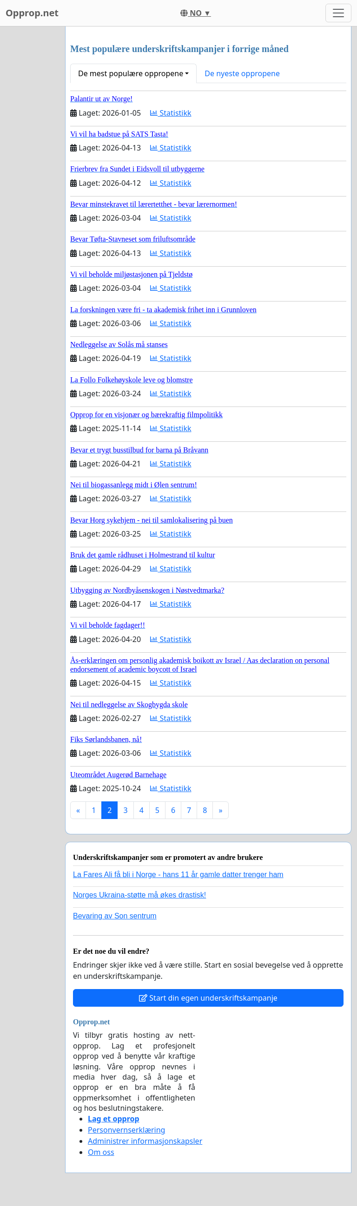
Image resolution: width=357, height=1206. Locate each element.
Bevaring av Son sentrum (115, 916)
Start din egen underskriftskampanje (208, 998)
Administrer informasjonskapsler (145, 1141)
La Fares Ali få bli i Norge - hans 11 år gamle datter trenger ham (178, 874)
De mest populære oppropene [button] (130, 73)
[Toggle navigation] (338, 13)
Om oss (101, 1152)
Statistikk (170, 113)
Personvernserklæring (126, 1130)
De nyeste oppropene (242, 73)
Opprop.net (32, 13)
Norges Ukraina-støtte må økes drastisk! (139, 895)
